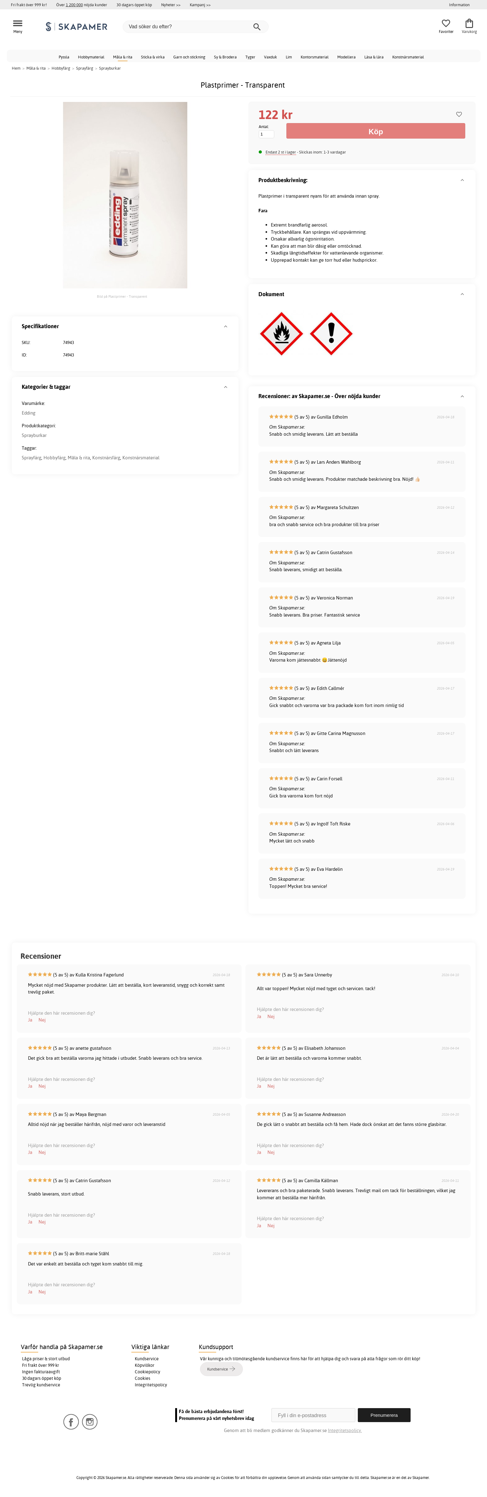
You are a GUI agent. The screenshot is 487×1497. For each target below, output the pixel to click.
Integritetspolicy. (345, 1430)
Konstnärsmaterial (408, 56)
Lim (289, 56)
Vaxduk (270, 56)
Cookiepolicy (147, 1372)
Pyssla (64, 56)
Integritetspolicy (151, 1385)
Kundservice (147, 1359)
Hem (16, 68)
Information (459, 4)
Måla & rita (122, 56)
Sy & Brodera (225, 56)
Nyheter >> (170, 4)
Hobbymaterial (91, 56)
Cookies (142, 1378)
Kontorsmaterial (315, 56)
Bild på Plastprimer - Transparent (122, 296)
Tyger (250, 56)
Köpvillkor (144, 1365)
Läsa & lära (374, 56)
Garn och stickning (189, 56)
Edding (28, 413)
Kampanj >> (200, 4)
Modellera (346, 56)
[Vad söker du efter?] (196, 27)
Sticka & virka (153, 56)
